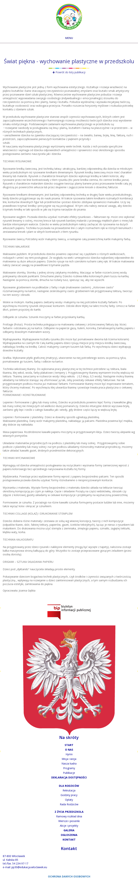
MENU (69, 38)
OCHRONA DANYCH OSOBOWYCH (69, 876)
